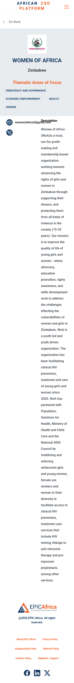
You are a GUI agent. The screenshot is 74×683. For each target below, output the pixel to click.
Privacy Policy (50, 639)
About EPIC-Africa (26, 639)
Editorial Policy (51, 648)
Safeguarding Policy (25, 648)
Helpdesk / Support (48, 658)
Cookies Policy (23, 658)
